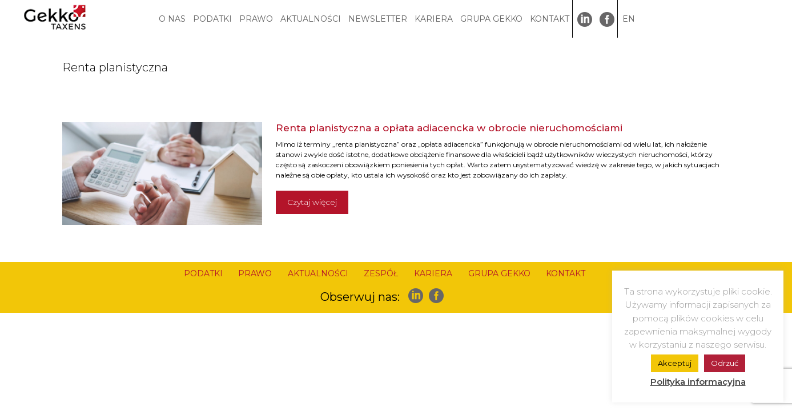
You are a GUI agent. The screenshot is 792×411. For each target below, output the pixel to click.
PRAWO (256, 19)
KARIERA (434, 19)
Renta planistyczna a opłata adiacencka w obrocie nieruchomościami (449, 128)
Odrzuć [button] (724, 363)
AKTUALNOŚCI (310, 19)
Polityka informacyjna (698, 381)
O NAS (172, 19)
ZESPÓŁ (381, 273)
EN (628, 19)
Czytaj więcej (312, 202)
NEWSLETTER (377, 19)
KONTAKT (549, 19)
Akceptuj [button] (675, 363)
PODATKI (212, 19)
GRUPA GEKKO (491, 19)
